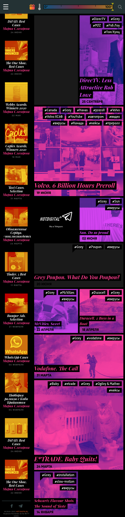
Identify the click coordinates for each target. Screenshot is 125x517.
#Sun (116, 201)
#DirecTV (98, 19)
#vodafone (94, 338)
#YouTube (75, 116)
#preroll (99, 110)
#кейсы (94, 123)
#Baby (54, 383)
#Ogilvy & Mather (108, 383)
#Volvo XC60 (54, 116)
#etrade (70, 383)
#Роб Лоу (113, 25)
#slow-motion (64, 481)
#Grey (66, 110)
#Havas (82, 110)
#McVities (67, 292)
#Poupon (95, 247)
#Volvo (115, 110)
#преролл (112, 123)
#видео (114, 116)
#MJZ (97, 25)
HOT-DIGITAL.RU (22, 511)
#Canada (51, 110)
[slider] (112, 7)
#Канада (77, 123)
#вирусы (59, 123)
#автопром (96, 116)
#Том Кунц (112, 32)
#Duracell (98, 292)
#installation (65, 475)
